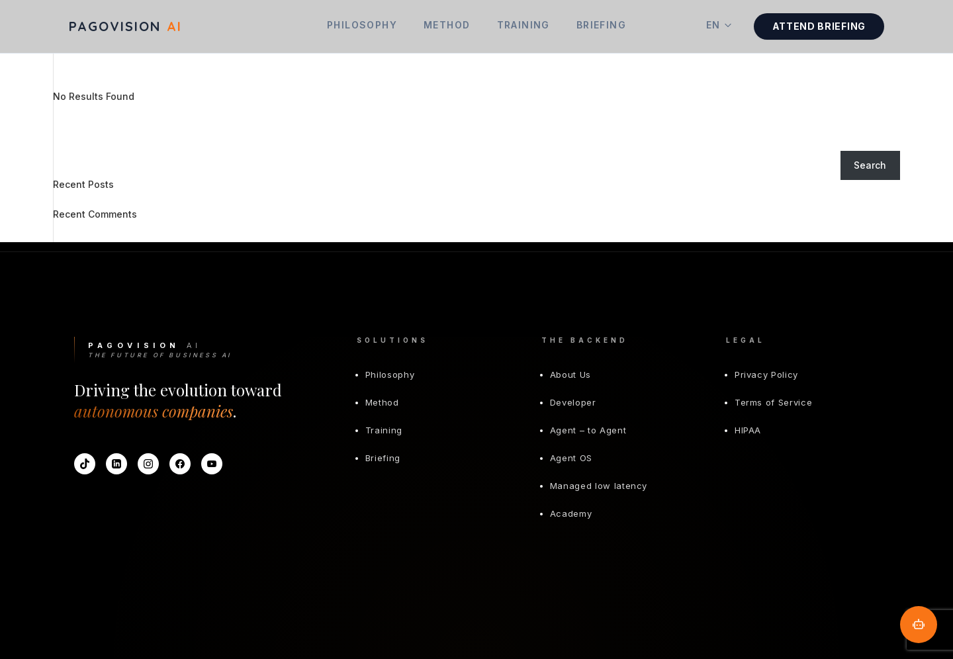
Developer (573, 402)
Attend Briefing (819, 26)
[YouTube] (211, 463)
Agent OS (571, 458)
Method (447, 24)
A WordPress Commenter (110, 234)
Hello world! (80, 202)
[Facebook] (180, 463)
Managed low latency (598, 485)
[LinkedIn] (116, 463)
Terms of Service (773, 402)
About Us (570, 374)
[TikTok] (84, 463)
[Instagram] (148, 463)
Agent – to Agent (588, 430)
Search (70, 144)
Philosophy (362, 24)
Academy (571, 513)
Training (523, 24)
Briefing (601, 24)
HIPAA (748, 430)
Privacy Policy (766, 374)
